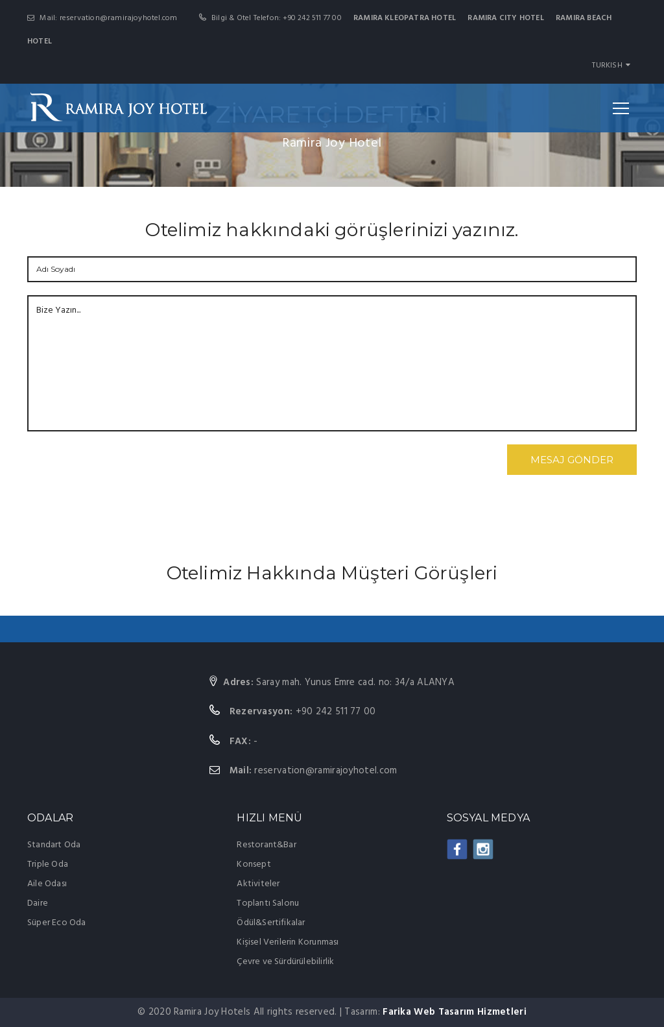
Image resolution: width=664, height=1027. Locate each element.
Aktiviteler (258, 883)
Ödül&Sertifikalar (271, 922)
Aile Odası (47, 883)
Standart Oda (53, 845)
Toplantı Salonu (268, 903)
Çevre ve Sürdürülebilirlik (285, 961)
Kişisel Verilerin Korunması (287, 942)
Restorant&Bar (266, 845)
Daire (37, 903)
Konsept (253, 864)
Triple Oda (47, 864)
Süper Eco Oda (56, 922)
